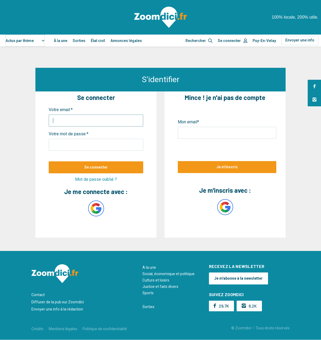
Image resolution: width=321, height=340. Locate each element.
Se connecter (229, 41)
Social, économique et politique (168, 274)
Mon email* (188, 121)
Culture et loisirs (155, 280)
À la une (60, 41)
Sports (148, 293)
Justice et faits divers (160, 286)
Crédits (37, 329)
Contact (38, 295)
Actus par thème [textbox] (20, 41)
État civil (98, 41)
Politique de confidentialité (105, 329)
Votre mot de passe (67, 133)
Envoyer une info (299, 40)
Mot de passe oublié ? (96, 179)
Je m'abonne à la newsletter (238, 278)
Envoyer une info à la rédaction (57, 309)
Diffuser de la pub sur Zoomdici (57, 302)
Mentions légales (63, 329)
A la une (149, 267)
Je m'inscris (227, 167)
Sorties (79, 41)
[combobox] (25, 41)
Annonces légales (126, 41)
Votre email (59, 109)
